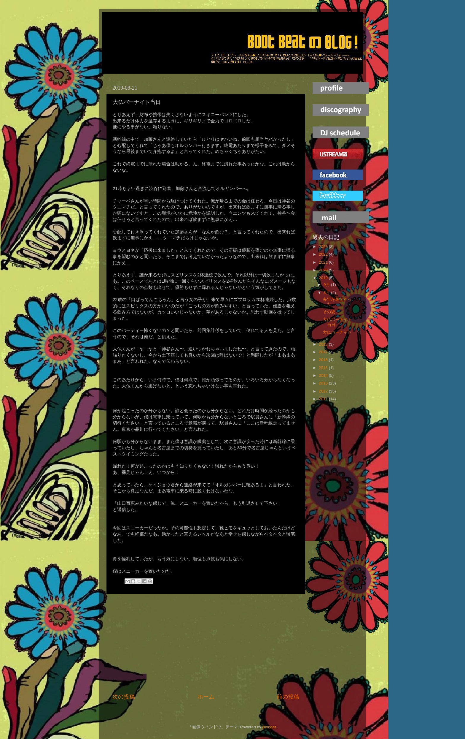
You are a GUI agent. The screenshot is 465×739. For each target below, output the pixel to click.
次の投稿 (123, 697)
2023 (324, 246)
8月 (327, 292)
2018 (324, 344)
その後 (329, 312)
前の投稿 (288, 697)
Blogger (269, 727)
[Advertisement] (205, 643)
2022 (324, 254)
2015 (324, 367)
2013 (324, 383)
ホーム (206, 697)
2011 (324, 399)
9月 (327, 284)
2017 (324, 352)
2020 (324, 270)
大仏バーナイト (337, 332)
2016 (324, 359)
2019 (324, 278)
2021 (324, 262)
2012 (324, 391)
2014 (324, 375)
